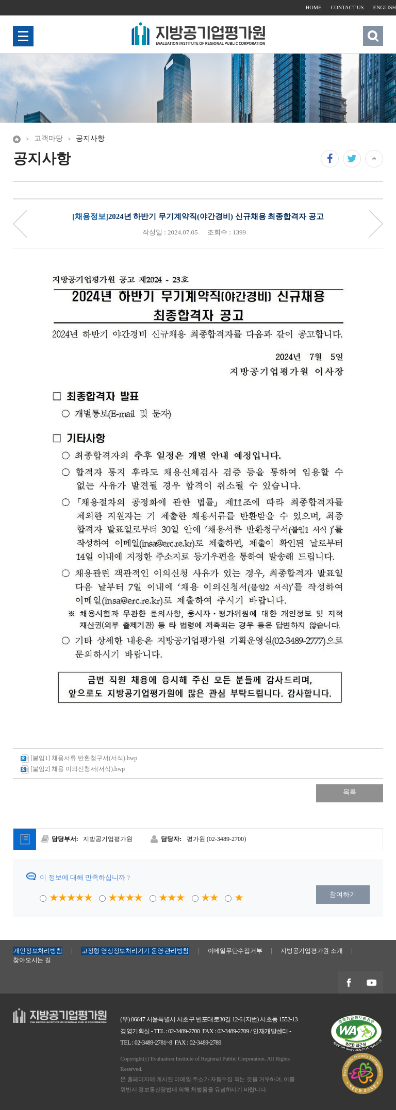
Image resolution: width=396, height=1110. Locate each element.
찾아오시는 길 (32, 960)
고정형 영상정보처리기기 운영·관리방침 (135, 950)
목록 (349, 792)
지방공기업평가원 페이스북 (348, 983)
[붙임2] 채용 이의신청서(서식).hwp (73, 769)
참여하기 (342, 894)
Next (376, 224)
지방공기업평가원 (40, 1013)
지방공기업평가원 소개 (311, 950)
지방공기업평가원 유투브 (371, 983)
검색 (373, 36)
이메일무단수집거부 (235, 950)
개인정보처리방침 (37, 950)
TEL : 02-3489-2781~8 (146, 1042)
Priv (20, 224)
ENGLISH (384, 7)
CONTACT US (347, 7)
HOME (314, 7)
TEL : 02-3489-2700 (177, 1031)
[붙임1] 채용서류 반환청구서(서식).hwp (79, 758)
